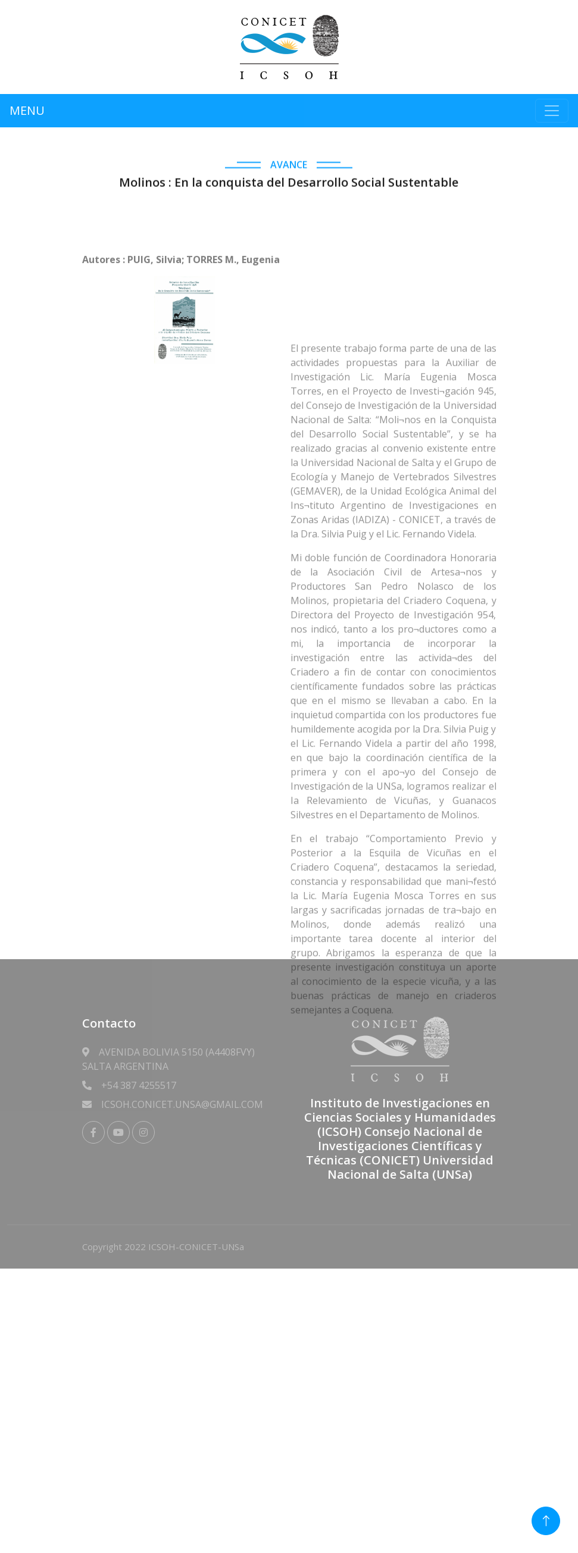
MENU (27, 110)
